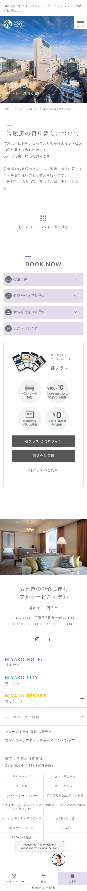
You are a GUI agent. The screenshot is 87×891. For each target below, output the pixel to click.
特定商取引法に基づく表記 (65, 795)
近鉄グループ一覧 (21, 828)
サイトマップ (21, 776)
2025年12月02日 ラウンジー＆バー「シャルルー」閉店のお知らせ (43, 8)
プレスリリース (65, 776)
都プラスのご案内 (43, 470)
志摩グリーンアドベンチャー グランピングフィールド (42, 743)
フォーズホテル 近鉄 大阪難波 (28, 731)
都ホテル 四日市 (43, 888)
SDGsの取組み (21, 837)
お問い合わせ (65, 818)
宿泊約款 (22, 786)
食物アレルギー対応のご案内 (65, 805)
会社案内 (65, 828)
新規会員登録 (43, 456)
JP (64, 22)
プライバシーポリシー (21, 795)
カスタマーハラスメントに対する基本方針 (22, 807)
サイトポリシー (65, 786)
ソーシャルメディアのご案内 (22, 818)
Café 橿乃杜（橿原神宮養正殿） (30, 765)
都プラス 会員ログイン (43, 441)
